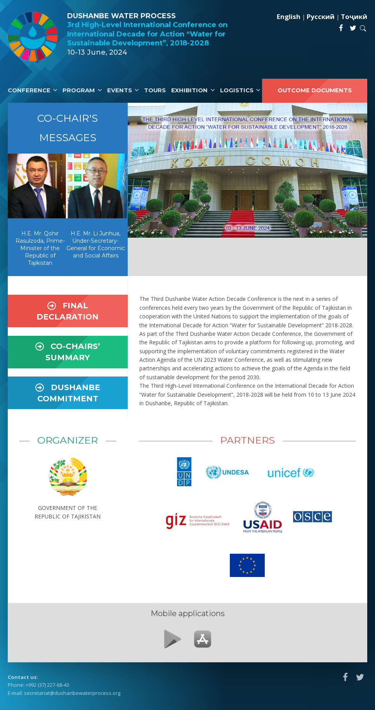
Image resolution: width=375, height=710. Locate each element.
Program (78, 90)
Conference (29, 90)
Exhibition (189, 90)
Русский (321, 16)
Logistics (236, 90)
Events (119, 90)
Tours (155, 90)
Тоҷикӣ (354, 16)
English (288, 16)
